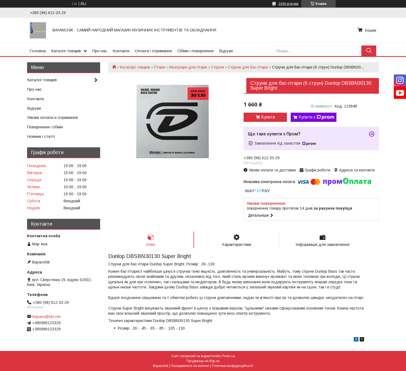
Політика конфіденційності (232, 366)
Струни (217, 67)
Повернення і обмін (45, 127)
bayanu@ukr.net (46, 316)
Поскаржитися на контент (190, 366)
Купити (268, 117)
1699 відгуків (289, 4)
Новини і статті (41, 136)
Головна (38, 50)
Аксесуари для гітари (188, 67)
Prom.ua (228, 356)
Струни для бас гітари (248, 67)
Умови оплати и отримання (52, 117)
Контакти (121, 50)
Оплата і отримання (153, 50)
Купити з (316, 117)
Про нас (99, 50)
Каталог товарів (66, 50)
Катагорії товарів (135, 67)
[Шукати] (368, 50)
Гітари (159, 67)
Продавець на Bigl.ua (203, 361)
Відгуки (226, 50)
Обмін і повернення (195, 50)
